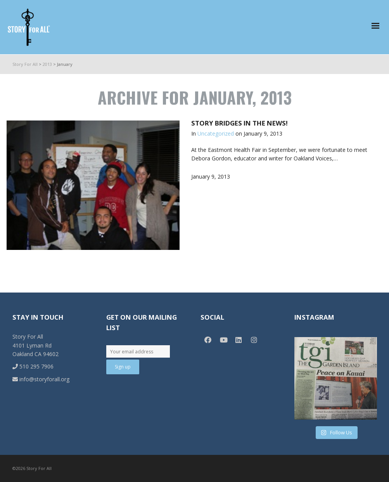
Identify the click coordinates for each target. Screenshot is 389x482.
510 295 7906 (33, 366)
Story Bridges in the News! (239, 123)
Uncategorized (215, 133)
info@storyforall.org (40, 379)
